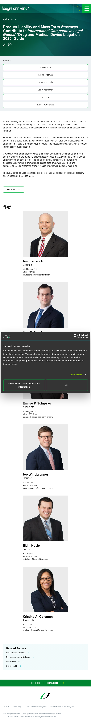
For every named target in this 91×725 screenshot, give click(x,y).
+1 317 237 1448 (29, 627)
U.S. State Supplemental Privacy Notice (36, 706)
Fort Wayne (27, 553)
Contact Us (6, 706)
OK (66, 385)
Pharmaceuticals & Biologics (20, 657)
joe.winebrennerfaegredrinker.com (38, 488)
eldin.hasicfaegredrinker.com (35, 559)
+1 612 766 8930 (30, 485)
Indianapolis (28, 624)
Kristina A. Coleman (45, 104)
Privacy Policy (17, 706)
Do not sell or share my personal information (24, 385)
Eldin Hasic (45, 97)
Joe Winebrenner (45, 89)
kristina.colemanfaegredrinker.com (38, 630)
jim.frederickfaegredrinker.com (36, 274)
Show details (76, 374)
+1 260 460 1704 (30, 556)
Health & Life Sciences (17, 652)
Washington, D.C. (30, 269)
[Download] (4, 44)
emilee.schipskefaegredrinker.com (38, 417)
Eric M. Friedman (45, 74)
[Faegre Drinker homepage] (15, 9)
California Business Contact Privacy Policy (62, 706)
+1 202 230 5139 (30, 414)
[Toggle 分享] (10, 44)
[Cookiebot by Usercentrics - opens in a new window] (76, 336)
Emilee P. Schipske (45, 82)
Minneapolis (28, 482)
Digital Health (13, 666)
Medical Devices (14, 661)
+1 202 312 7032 (29, 272)
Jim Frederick (45, 67)
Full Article (13, 189)
